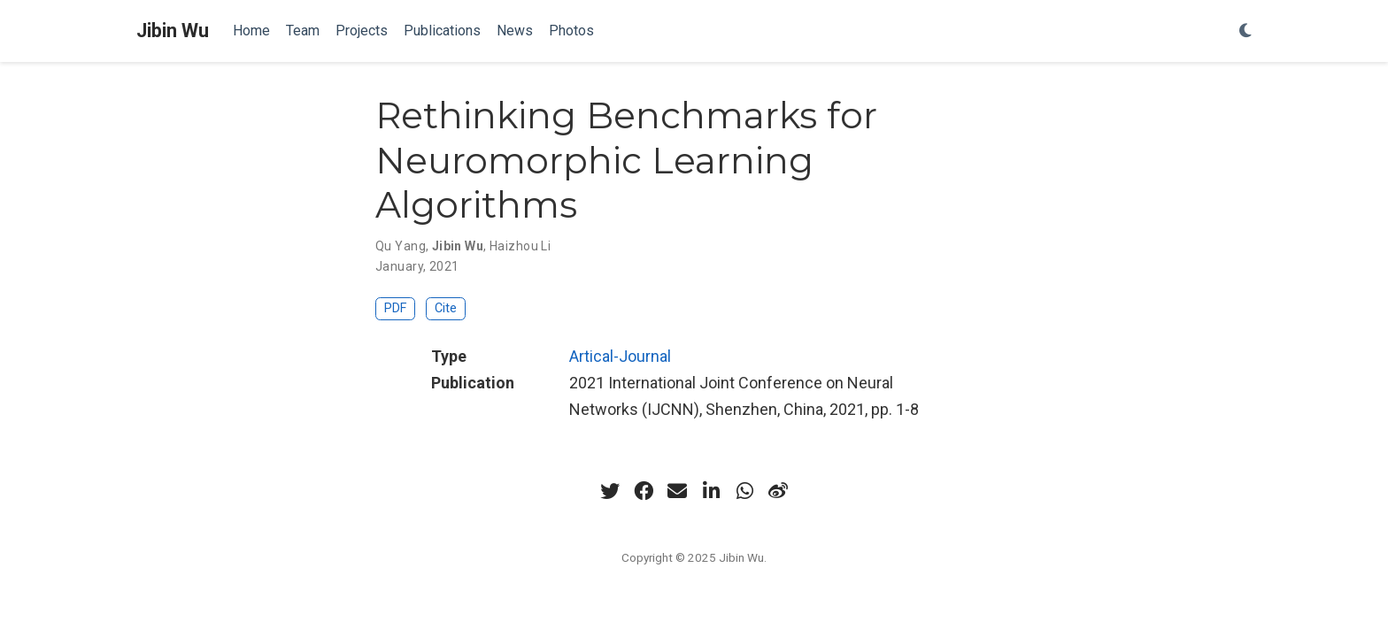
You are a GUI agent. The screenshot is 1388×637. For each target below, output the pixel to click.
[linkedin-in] (711, 491)
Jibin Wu (172, 30)
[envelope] (677, 491)
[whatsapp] (744, 491)
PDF (395, 308)
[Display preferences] (1245, 31)
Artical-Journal (620, 356)
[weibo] (778, 491)
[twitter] (610, 491)
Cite (446, 308)
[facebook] (643, 491)
